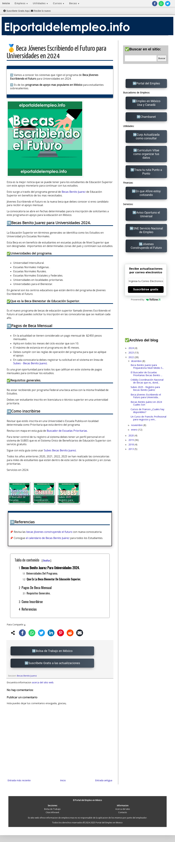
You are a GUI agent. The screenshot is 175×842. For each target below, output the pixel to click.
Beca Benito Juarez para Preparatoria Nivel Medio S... (147, 366)
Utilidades (40, 3)
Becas (74, 3)
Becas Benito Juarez (74, 192)
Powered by (146, 299)
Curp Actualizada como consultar (148, 136)
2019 (131, 440)
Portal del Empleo (148, 83)
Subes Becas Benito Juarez (60, 450)
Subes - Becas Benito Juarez (30, 363)
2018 (131, 444)
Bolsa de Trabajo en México (54, 651)
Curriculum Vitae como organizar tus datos (146, 154)
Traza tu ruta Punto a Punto (148, 171)
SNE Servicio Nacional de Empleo (148, 230)
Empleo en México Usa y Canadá (148, 102)
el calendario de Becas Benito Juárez (47, 538)
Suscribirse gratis (145, 289)
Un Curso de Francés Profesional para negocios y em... (148, 418)
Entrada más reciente (19, 780)
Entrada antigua (103, 780)
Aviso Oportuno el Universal (148, 214)
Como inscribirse (32, 601)
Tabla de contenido (33, 560)
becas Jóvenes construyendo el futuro (49, 532)
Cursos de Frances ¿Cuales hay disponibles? (147, 411)
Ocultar (46, 560)
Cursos (58, 3)
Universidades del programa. (42, 573)
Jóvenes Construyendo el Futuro (146, 245)
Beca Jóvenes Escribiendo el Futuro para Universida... (146, 396)
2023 (131, 352)
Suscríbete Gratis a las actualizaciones (54, 663)
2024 (131, 348)
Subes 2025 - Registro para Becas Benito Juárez (145, 388)
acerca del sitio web (42, 682)
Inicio (6, 3)
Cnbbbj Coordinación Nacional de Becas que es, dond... (147, 381)
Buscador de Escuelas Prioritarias (67, 431)
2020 (131, 435)
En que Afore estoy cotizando (148, 193)
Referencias (29, 609)
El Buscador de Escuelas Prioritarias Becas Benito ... (146, 374)
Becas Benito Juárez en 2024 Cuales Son (146, 403)
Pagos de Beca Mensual (37, 587)
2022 (131, 357)
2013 (131, 449)
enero (134, 429)
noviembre (137, 425)
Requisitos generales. (38, 593)
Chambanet (148, 116)
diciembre (136, 361)
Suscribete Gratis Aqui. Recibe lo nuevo (27, 11)
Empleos (21, 3)
